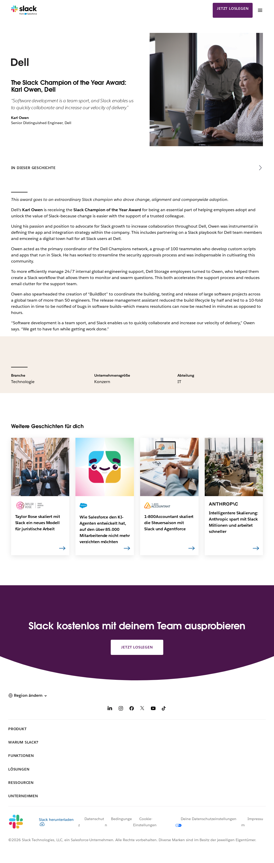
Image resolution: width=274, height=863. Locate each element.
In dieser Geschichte (33, 167)
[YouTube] (153, 709)
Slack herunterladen (56, 821)
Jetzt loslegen (233, 8)
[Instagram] (120, 709)
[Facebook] (131, 709)
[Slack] (24, 10)
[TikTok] (164, 709)
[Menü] (260, 10)
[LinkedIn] (110, 709)
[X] (142, 709)
